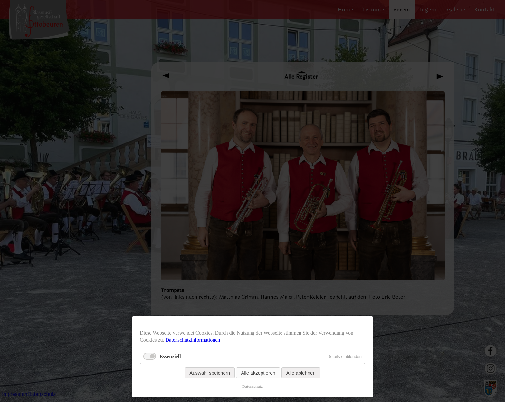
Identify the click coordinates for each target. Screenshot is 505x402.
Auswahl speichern (209, 373)
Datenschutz (252, 386)
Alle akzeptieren (258, 373)
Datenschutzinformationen (193, 340)
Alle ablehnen (301, 373)
